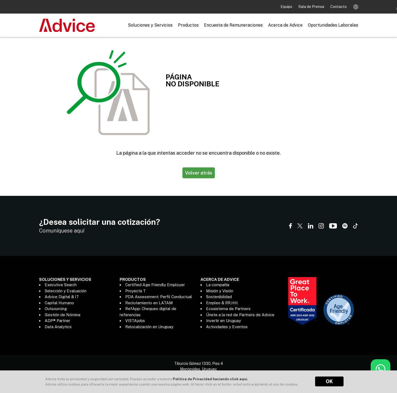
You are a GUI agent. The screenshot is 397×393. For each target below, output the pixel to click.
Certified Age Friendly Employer (155, 284)
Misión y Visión (219, 291)
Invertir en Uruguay (223, 320)
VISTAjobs (135, 320)
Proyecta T (135, 291)
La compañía (217, 284)
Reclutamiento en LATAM (149, 303)
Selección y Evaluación (65, 291)
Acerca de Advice (285, 25)
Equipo (287, 7)
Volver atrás (198, 173)
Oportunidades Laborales (333, 25)
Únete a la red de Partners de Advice (240, 314)
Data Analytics (58, 326)
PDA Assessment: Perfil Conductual (158, 296)
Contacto (338, 7)
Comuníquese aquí (61, 230)
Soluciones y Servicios (150, 25)
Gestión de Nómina (62, 314)
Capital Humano (59, 303)
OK (329, 381)
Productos (188, 25)
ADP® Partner (57, 320)
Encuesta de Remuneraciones (233, 25)
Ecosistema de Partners (228, 308)
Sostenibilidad (219, 296)
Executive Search (61, 284)
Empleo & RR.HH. (222, 303)
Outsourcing (56, 308)
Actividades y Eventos (227, 326)
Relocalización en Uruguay (149, 326)
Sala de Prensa (311, 7)
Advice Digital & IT (62, 296)
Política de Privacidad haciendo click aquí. (210, 379)
